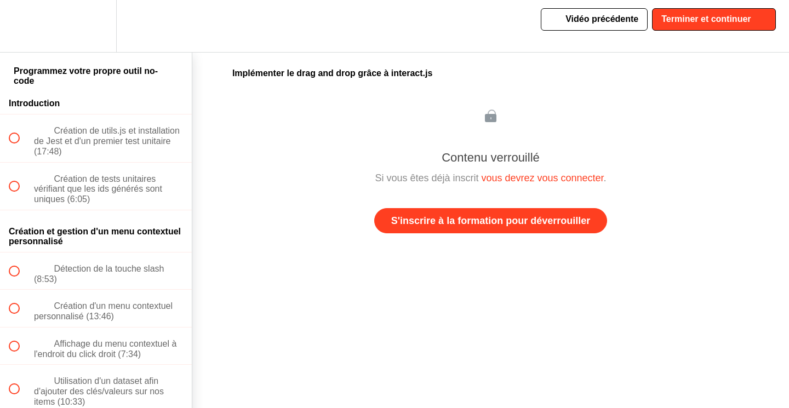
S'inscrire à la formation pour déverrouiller (490, 220)
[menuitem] (96, 26)
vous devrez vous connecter (542, 178)
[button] (20, 26)
